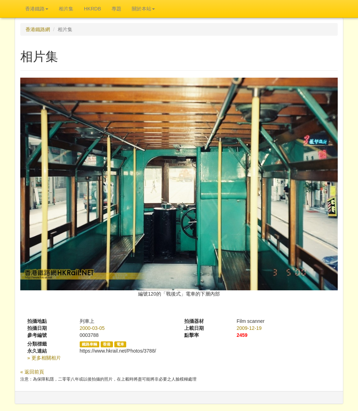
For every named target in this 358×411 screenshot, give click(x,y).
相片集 (66, 9)
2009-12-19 (249, 328)
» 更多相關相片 (44, 358)
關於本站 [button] (143, 9)
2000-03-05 (92, 328)
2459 (242, 335)
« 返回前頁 (32, 372)
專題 (116, 9)
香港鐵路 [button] (36, 9)
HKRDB (92, 9)
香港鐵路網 (38, 29)
